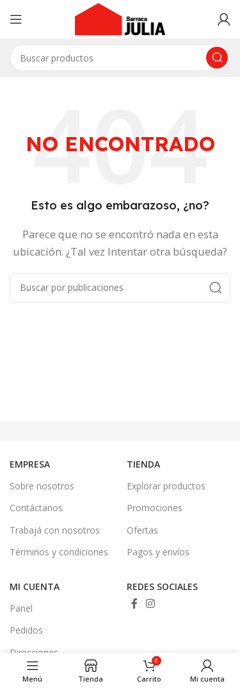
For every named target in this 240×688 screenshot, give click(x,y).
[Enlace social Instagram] (150, 603)
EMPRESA (30, 464)
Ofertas (142, 530)
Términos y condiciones (59, 552)
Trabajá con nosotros (55, 530)
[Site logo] (120, 18)
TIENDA (143, 464)
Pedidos (26, 630)
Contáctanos (36, 508)
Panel (21, 608)
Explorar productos (166, 486)
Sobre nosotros (42, 486)
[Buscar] (120, 287)
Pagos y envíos (158, 552)
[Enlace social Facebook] (134, 603)
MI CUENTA (35, 586)
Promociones (154, 508)
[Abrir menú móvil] (16, 19)
